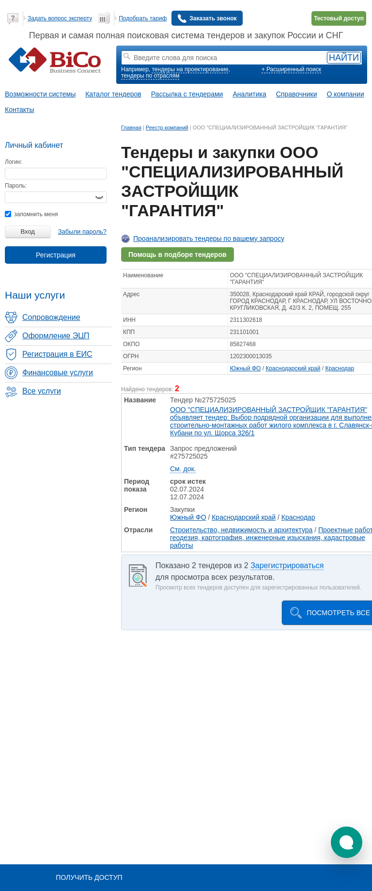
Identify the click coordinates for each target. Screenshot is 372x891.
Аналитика (249, 94)
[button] (346, 842)
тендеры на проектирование (190, 69)
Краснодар (339, 368)
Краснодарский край (292, 368)
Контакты (19, 109)
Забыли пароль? (82, 231)
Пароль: (16, 185)
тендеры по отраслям (150, 75)
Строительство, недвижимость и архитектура (241, 530)
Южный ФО (245, 368)
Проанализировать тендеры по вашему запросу (208, 238)
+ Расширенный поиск (291, 69)
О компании (345, 94)
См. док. (183, 469)
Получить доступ (89, 877)
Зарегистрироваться (287, 565)
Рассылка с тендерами (187, 94)
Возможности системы (40, 94)
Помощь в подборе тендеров (177, 254)
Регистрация (56, 255)
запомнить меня (31, 214)
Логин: (13, 162)
